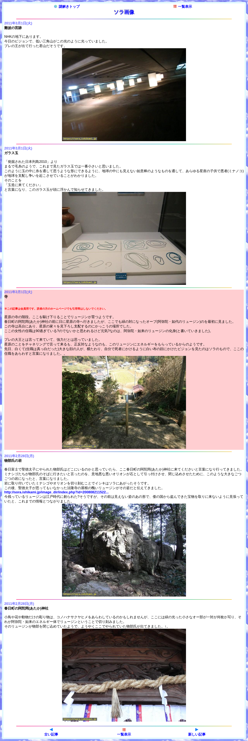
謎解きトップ (67, 7)
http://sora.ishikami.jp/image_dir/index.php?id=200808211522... (56, 492)
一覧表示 (182, 7)
